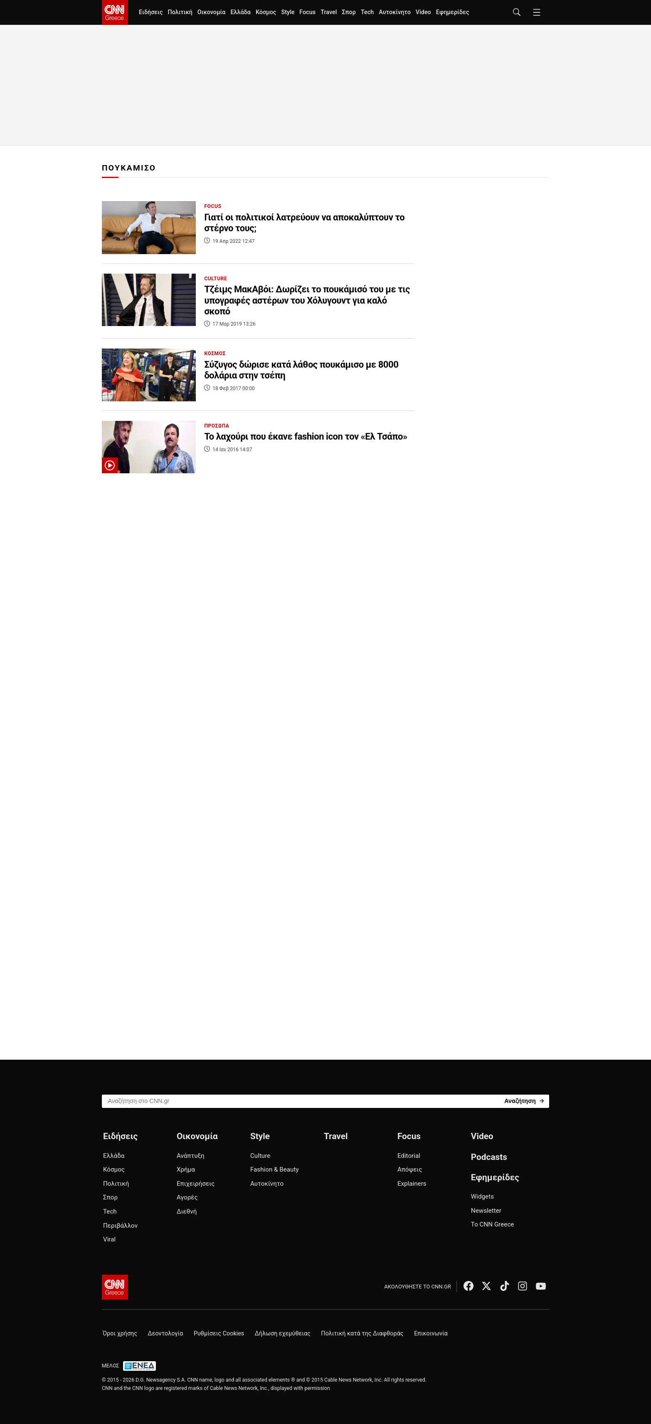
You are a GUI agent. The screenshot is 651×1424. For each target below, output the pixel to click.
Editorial (408, 1155)
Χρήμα (186, 1169)
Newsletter (486, 1210)
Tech (367, 12)
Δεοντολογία (165, 1333)
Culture (260, 1155)
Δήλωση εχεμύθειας (283, 1333)
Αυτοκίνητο (395, 12)
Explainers (412, 1183)
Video (423, 12)
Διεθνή (187, 1211)
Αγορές (187, 1197)
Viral (109, 1239)
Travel (329, 12)
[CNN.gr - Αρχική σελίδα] (115, 1287)
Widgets (482, 1196)
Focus (307, 12)
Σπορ (348, 12)
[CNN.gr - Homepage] (115, 12)
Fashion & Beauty (274, 1169)
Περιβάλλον (120, 1225)
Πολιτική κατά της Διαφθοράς (362, 1333)
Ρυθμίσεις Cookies (219, 1333)
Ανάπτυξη (191, 1155)
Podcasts (489, 1157)
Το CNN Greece (492, 1224)
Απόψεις (409, 1169)
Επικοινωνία (431, 1333)
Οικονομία (211, 12)
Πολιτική (180, 12)
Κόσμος (266, 12)
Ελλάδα (240, 12)
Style (287, 12)
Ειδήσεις (151, 12)
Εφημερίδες (452, 12)
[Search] (524, 1101)
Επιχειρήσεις (196, 1183)
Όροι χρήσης (120, 1333)
